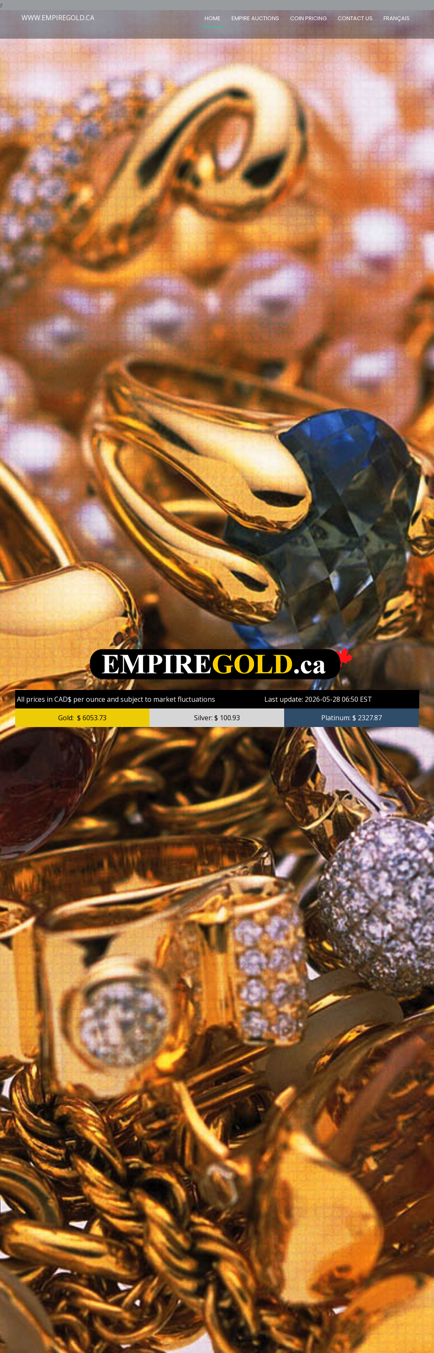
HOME (213, 18)
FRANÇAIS (396, 18)
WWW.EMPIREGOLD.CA (57, 17)
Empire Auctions (255, 18)
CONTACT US (355, 18)
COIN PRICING (308, 18)
